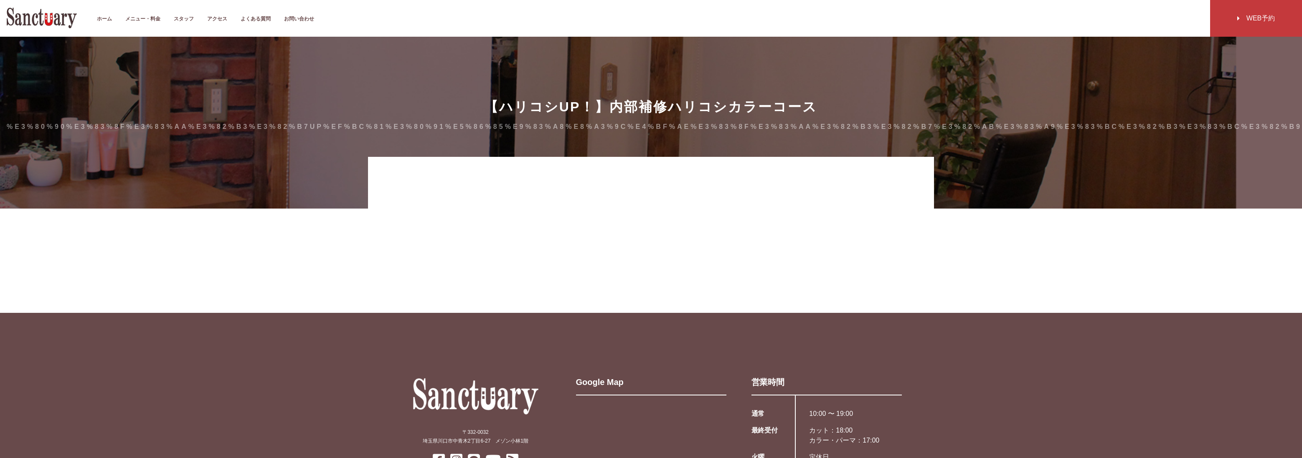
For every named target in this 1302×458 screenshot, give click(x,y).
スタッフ (184, 18)
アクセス (217, 18)
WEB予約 (1256, 18)
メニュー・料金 (142, 18)
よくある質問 (256, 18)
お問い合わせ (299, 18)
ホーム (104, 18)
